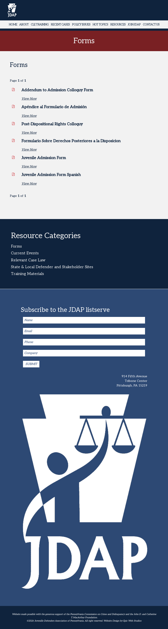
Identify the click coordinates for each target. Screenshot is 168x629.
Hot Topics (100, 24)
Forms (16, 246)
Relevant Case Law (28, 260)
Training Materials (27, 273)
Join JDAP (134, 24)
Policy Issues (81, 24)
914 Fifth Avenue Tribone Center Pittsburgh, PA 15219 (132, 380)
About (24, 24)
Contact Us (151, 24)
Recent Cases (60, 24)
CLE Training (40, 24)
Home (13, 24)
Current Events (25, 253)
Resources (118, 24)
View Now (29, 99)
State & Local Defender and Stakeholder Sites (52, 267)
